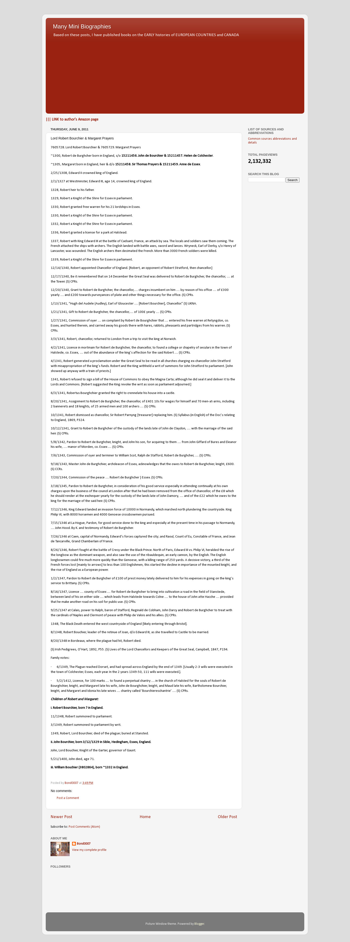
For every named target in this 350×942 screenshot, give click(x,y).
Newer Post (61, 817)
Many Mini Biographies (82, 26)
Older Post (227, 817)
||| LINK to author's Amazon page (72, 120)
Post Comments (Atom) (84, 826)
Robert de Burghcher (96, 578)
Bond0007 (83, 843)
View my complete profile (89, 850)
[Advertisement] (175, 74)
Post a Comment (68, 798)
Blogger (199, 923)
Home (145, 817)
